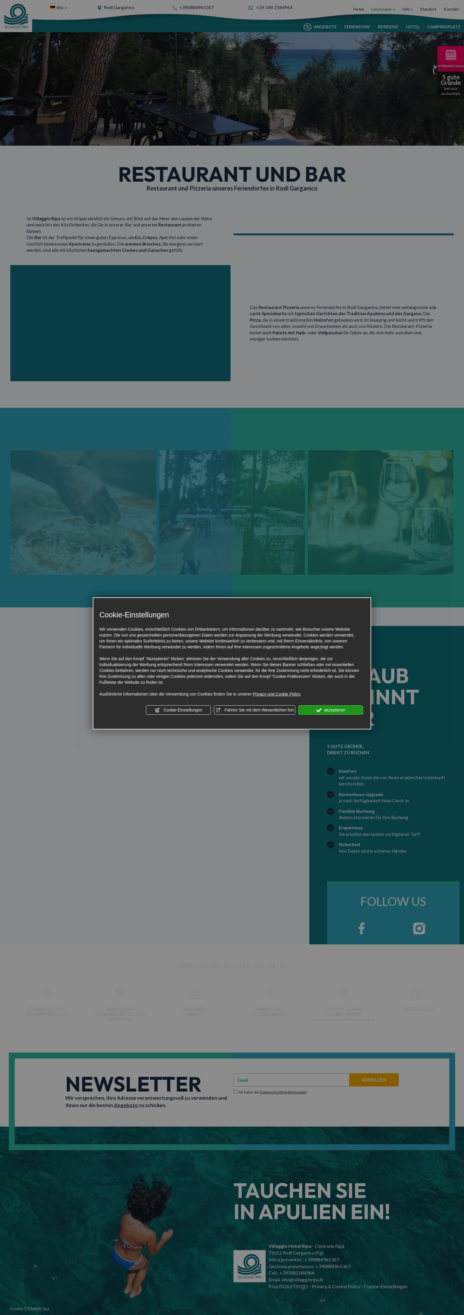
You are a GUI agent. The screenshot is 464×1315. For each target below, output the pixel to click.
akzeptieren (330, 710)
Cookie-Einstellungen (178, 710)
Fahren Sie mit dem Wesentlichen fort (255, 710)
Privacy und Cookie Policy (276, 694)
